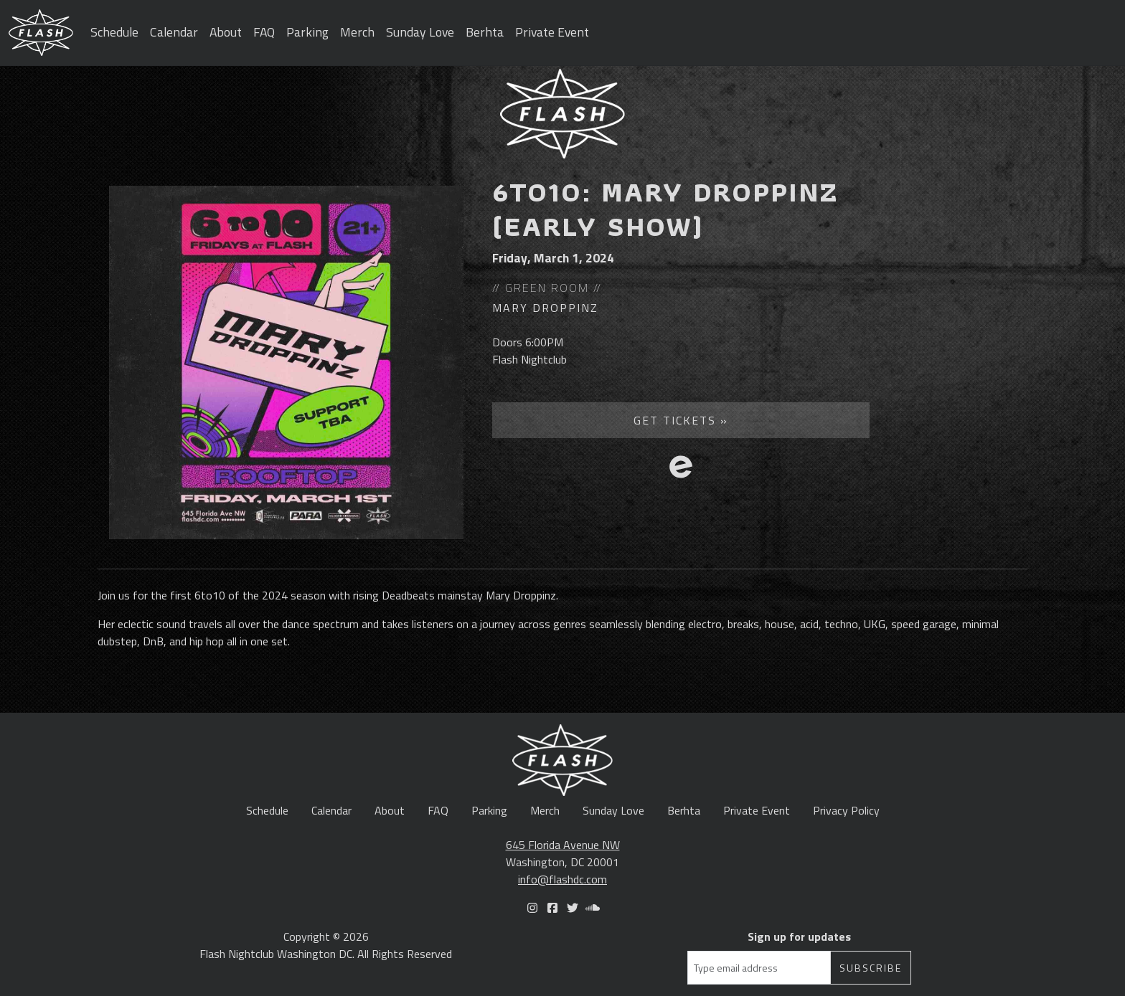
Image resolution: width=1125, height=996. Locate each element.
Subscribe (870, 967)
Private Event (552, 32)
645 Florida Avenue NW (563, 844)
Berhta (485, 32)
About (226, 32)
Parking (307, 32)
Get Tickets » (681, 420)
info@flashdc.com (562, 879)
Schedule (114, 32)
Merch (357, 32)
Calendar (174, 32)
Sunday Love (420, 32)
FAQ (264, 32)
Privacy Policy (846, 810)
